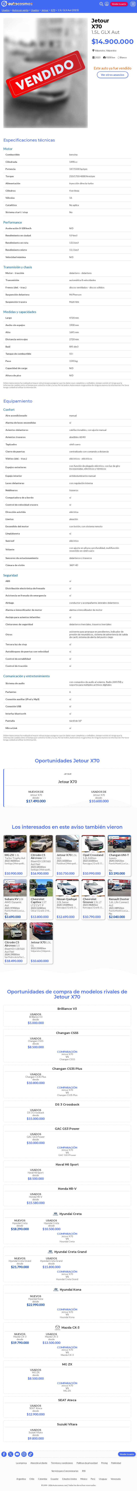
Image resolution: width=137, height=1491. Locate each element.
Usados (6, 10)
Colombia (42, 1479)
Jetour (45, 10)
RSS (83, 1471)
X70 (53, 10)
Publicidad (116, 1463)
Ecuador (55, 1479)
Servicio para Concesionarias (65, 1471)
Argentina (21, 1479)
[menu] (133, 4)
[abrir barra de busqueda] (101, 4)
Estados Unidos (69, 1479)
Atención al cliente (38, 1463)
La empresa (21, 1463)
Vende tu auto (119, 4)
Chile (31, 1479)
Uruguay (103, 1479)
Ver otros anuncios (112, 74)
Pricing (104, 1463)
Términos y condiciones (62, 1463)
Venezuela (116, 1479)
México (83, 1479)
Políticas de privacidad (87, 1463)
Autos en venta (20, 10)
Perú (93, 1479)
